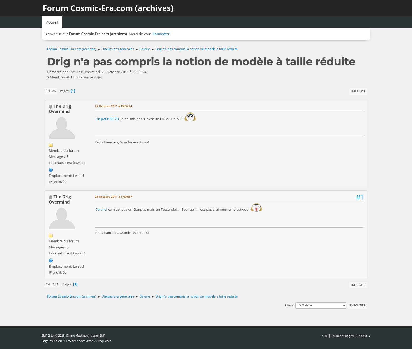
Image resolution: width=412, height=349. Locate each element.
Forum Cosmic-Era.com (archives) (108, 8)
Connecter (161, 33)
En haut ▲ (364, 336)
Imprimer (358, 91)
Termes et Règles (342, 336)
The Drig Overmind (60, 108)
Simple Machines (77, 335)
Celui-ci (101, 209)
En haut (52, 284)
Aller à (289, 305)
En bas (51, 91)
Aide (325, 336)
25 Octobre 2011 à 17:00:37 (113, 197)
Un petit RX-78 (107, 118)
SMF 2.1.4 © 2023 (53, 335)
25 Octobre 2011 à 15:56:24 (113, 106)
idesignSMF (97, 335)
